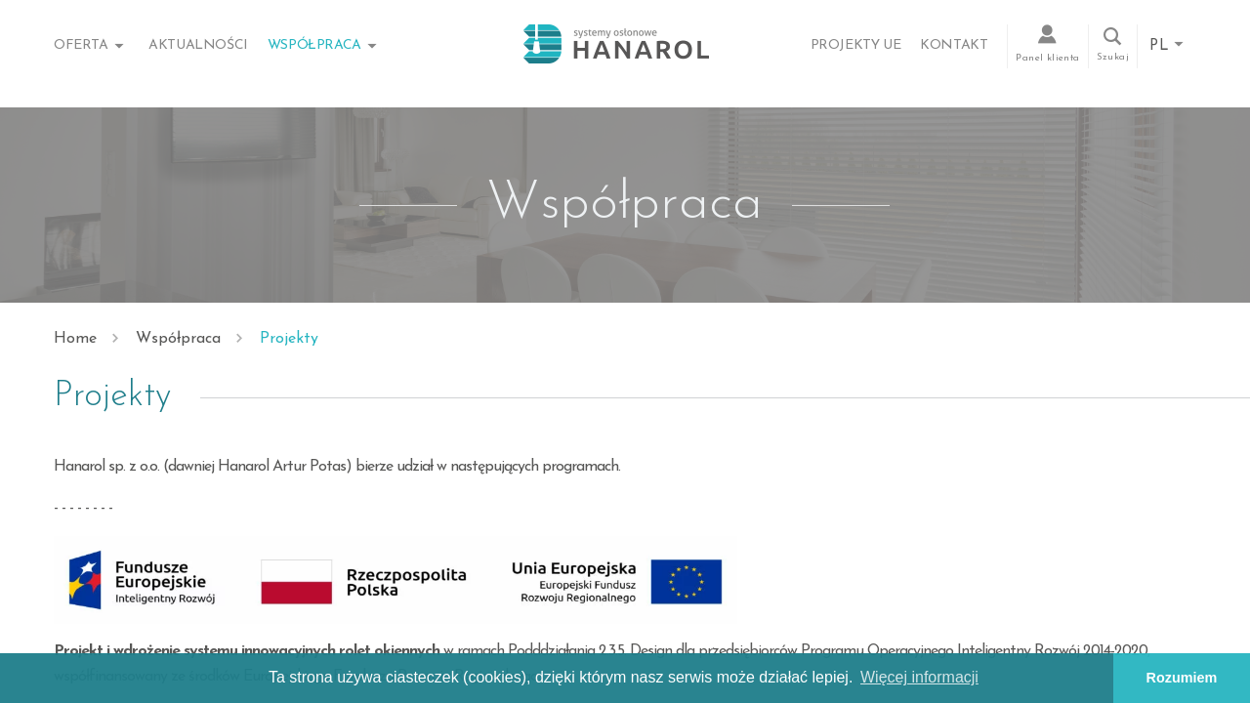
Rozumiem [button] (1182, 677)
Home (75, 339)
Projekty (289, 339)
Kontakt (953, 45)
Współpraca (314, 45)
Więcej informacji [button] (919, 677)
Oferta (81, 45)
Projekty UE (856, 45)
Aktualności (198, 45)
